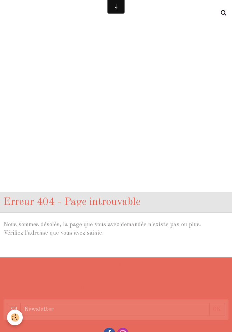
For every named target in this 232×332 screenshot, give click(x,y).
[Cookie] (15, 317)
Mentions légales (116, 264)
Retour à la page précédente (40, 250)
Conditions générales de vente (116, 287)
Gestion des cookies (116, 276)
